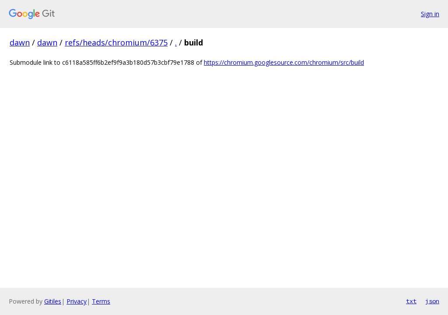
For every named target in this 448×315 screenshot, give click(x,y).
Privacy (76, 301)
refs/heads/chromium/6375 (116, 42)
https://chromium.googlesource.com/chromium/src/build (284, 62)
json (432, 301)
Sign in (430, 14)
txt (411, 301)
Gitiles (52, 301)
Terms (101, 301)
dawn (20, 42)
